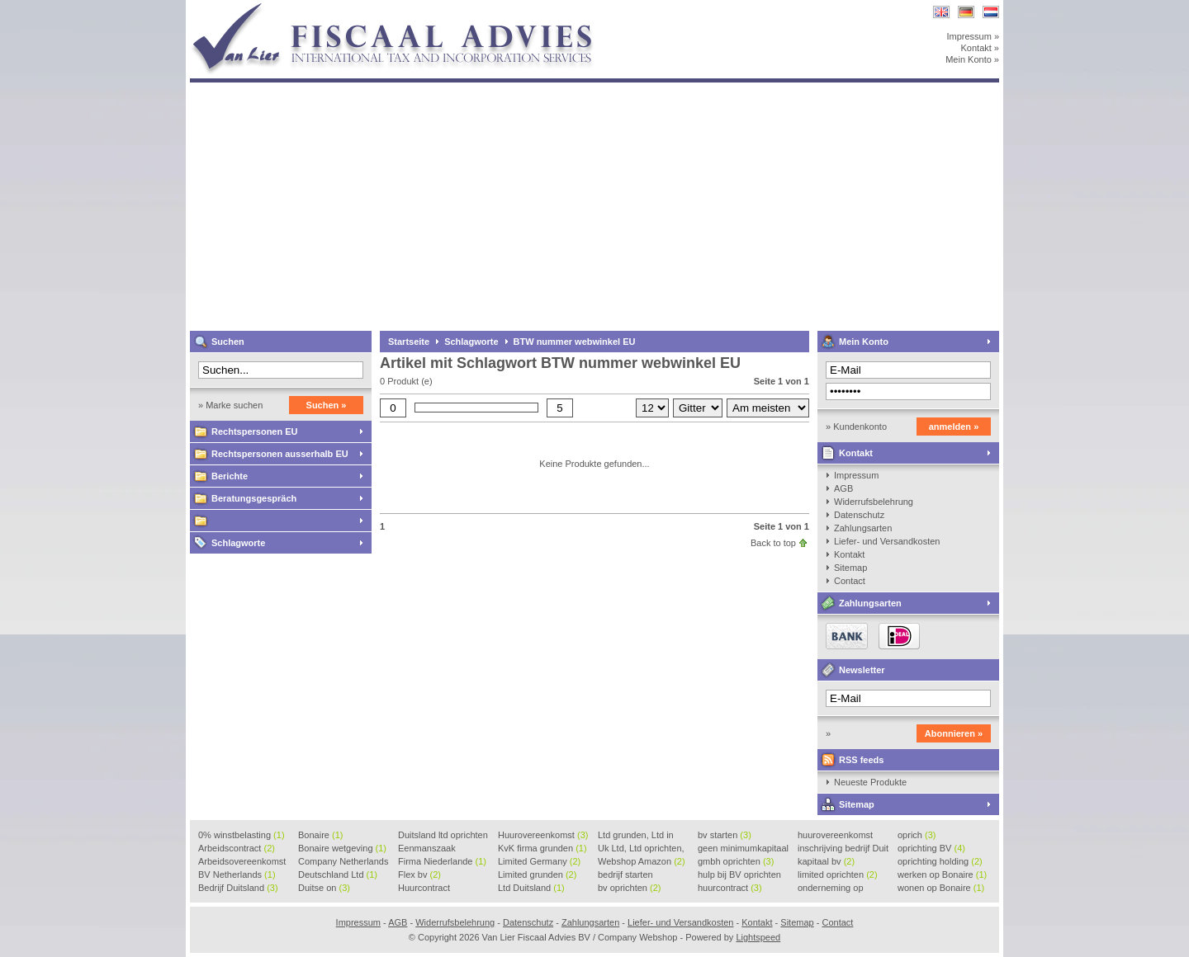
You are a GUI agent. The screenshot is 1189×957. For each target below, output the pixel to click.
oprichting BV (931, 848)
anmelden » (954, 426)
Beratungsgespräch (253, 498)
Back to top (773, 543)
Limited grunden (537, 874)
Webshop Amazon (641, 861)
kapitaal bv (826, 861)
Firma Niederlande (442, 861)
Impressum (856, 475)
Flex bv (419, 874)
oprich (917, 835)
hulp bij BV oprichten (739, 875)
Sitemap (850, 568)
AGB (843, 488)
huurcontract (730, 888)
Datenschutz (859, 515)
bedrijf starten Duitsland (625, 875)
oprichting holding (940, 861)
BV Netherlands (237, 874)
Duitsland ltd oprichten (443, 836)
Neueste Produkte (870, 782)
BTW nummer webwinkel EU (575, 341)
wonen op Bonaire (941, 888)
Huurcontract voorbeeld (425, 888)
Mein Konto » (972, 59)
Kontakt (856, 453)
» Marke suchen (230, 405)
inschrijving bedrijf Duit (843, 849)
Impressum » (972, 36)
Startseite (408, 341)
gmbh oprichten (736, 861)
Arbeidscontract (236, 848)
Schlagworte (238, 543)
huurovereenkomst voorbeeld (835, 836)
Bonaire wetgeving (342, 848)
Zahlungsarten (863, 528)
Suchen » (326, 405)
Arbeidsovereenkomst (242, 862)
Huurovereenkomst (543, 835)
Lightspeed (758, 937)
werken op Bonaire (942, 874)
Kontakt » (980, 48)
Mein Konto (863, 341)
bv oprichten (629, 888)
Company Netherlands (343, 862)
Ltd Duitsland (531, 888)
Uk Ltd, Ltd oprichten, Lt (641, 849)
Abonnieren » (954, 733)
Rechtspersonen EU (254, 431)
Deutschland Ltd (337, 874)
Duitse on (324, 888)
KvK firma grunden (542, 848)
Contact (849, 581)
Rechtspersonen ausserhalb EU (279, 454)
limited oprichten (838, 874)
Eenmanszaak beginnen (427, 849)
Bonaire (320, 835)
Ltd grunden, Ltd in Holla (636, 836)
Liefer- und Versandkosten (887, 541)
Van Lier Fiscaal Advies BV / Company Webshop (409, 8)
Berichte (229, 476)
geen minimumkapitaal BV (743, 849)
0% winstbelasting (241, 835)
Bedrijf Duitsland (238, 888)
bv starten (724, 835)
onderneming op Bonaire (831, 888)
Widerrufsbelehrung (873, 502)
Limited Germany (539, 861)
